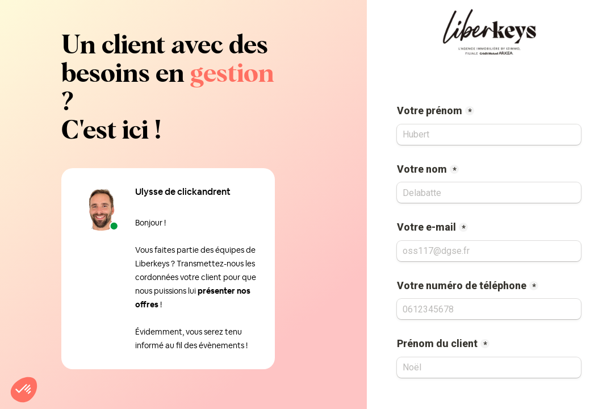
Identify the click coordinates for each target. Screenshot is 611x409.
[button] (23, 389)
